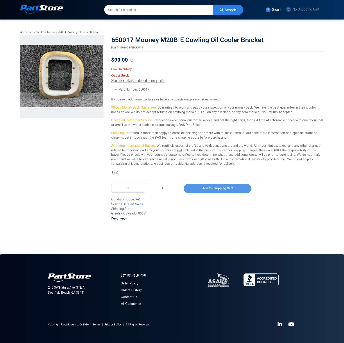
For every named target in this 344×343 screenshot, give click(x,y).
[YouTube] (291, 324)
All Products (27, 32)
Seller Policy (129, 283)
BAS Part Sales (132, 204)
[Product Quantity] (128, 188)
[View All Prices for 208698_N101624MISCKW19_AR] (131, 60)
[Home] (41, 9)
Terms (96, 324)
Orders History (131, 290)
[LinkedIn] (280, 324)
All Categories (131, 304)
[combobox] (173, 10)
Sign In (274, 9)
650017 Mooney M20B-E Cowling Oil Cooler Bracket (68, 32)
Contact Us (129, 297)
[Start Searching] (228, 10)
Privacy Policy (113, 324)
